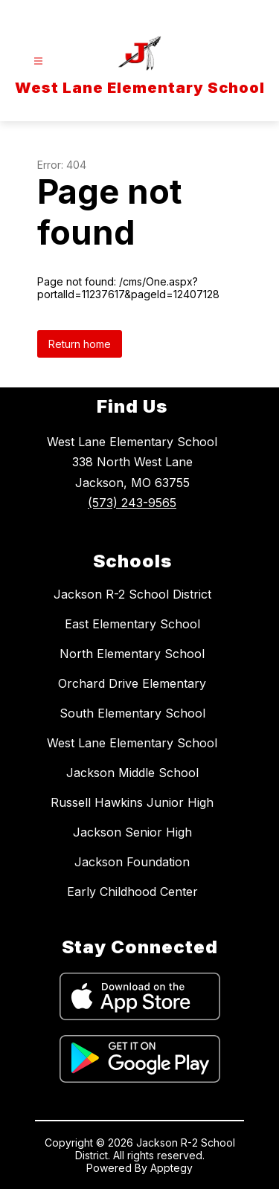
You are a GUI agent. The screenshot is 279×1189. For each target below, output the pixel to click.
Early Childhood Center (132, 891)
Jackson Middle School (132, 772)
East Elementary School (132, 623)
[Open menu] (38, 61)
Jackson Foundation (132, 861)
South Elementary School (132, 713)
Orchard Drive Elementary (132, 683)
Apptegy (171, 1167)
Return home (79, 344)
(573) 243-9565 (132, 502)
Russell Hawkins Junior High (132, 802)
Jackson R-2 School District (132, 594)
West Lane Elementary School (132, 742)
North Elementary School (132, 653)
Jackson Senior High (132, 832)
